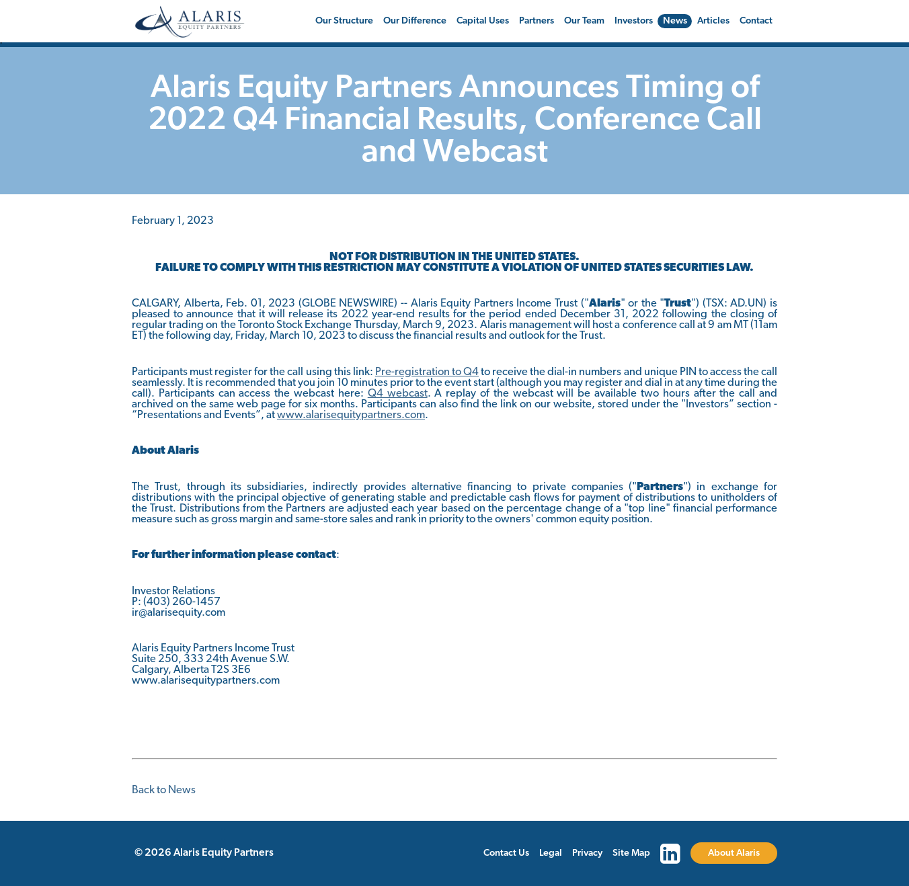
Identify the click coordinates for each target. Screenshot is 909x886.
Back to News (164, 790)
